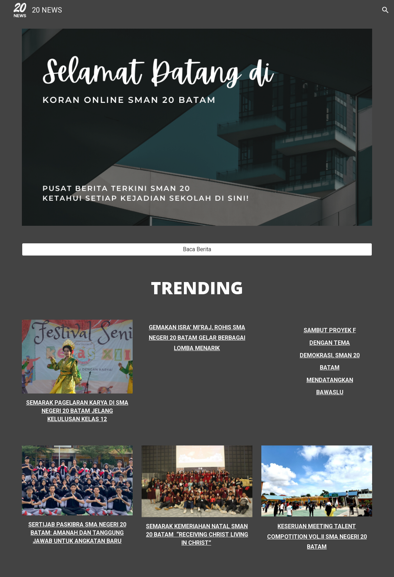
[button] (385, 10)
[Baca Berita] (197, 249)
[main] (197, 287)
